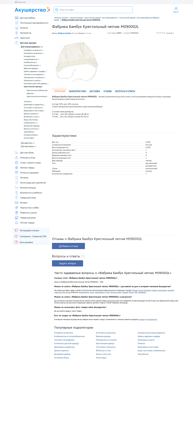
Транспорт (22, 38)
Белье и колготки (31, 129)
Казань (154, 290)
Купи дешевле (23, 242)
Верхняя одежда (31, 68)
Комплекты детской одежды (36, 83)
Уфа (135, 292)
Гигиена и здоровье (26, 172)
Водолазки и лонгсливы (34, 111)
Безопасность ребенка (28, 192)
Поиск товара (56, 9)
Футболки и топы (32, 117)
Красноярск (162, 290)
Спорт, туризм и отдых (27, 162)
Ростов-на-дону (116, 292)
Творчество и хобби (26, 208)
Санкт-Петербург (144, 290)
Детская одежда (25, 43)
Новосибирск (100, 292)
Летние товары (24, 223)
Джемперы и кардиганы (34, 104)
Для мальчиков (28, 146)
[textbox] (93, 9)
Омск (92, 292)
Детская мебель (24, 18)
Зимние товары (24, 167)
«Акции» (142, 319)
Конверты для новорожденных (31, 57)
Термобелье (29, 132)
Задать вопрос (67, 263)
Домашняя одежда (32, 126)
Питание (21, 177)
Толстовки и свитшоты (33, 108)
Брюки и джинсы (31, 114)
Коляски (21, 28)
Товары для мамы (25, 197)
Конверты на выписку (33, 50)
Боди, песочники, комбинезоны (31, 121)
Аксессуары (29, 138)
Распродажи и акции (26, 230)
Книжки (20, 203)
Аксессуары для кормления (30, 182)
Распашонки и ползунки (35, 77)
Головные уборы (31, 135)
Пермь (131, 292)
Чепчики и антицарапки (34, 74)
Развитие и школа (25, 213)
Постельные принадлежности (31, 23)
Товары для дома (25, 218)
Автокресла (22, 33)
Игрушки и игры (24, 157)
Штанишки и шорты (33, 80)
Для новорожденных (32, 47)
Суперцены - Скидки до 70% (30, 236)
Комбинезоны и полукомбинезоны (32, 63)
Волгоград (66, 292)
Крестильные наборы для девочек (37, 91)
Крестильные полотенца (37, 96)
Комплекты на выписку (34, 53)
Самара (125, 292)
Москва (135, 290)
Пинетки (28, 101)
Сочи (107, 292)
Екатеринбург (84, 292)
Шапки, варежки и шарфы (35, 71)
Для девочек (28, 143)
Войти (176, 10)
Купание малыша (25, 187)
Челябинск (142, 292)
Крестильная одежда (33, 86)
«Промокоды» (152, 319)
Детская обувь (24, 152)
